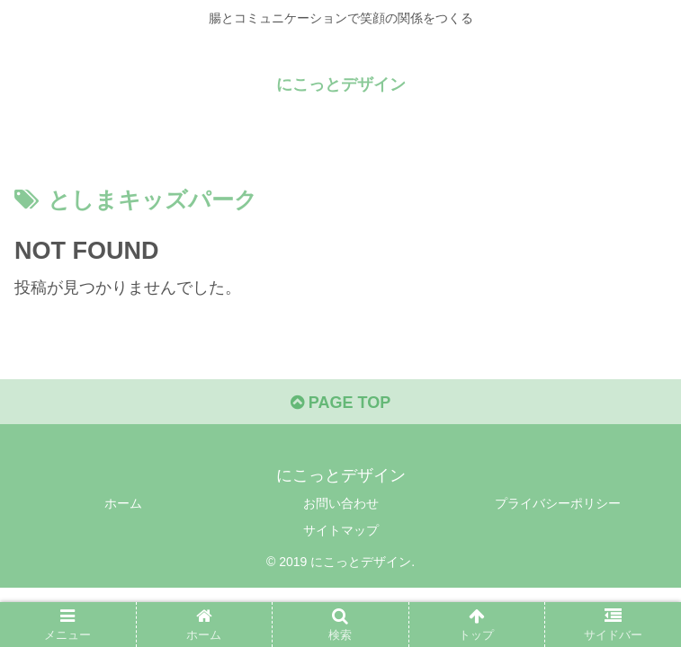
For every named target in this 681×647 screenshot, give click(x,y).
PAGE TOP (340, 403)
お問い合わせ (341, 503)
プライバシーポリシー (558, 503)
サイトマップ (341, 530)
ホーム (123, 503)
